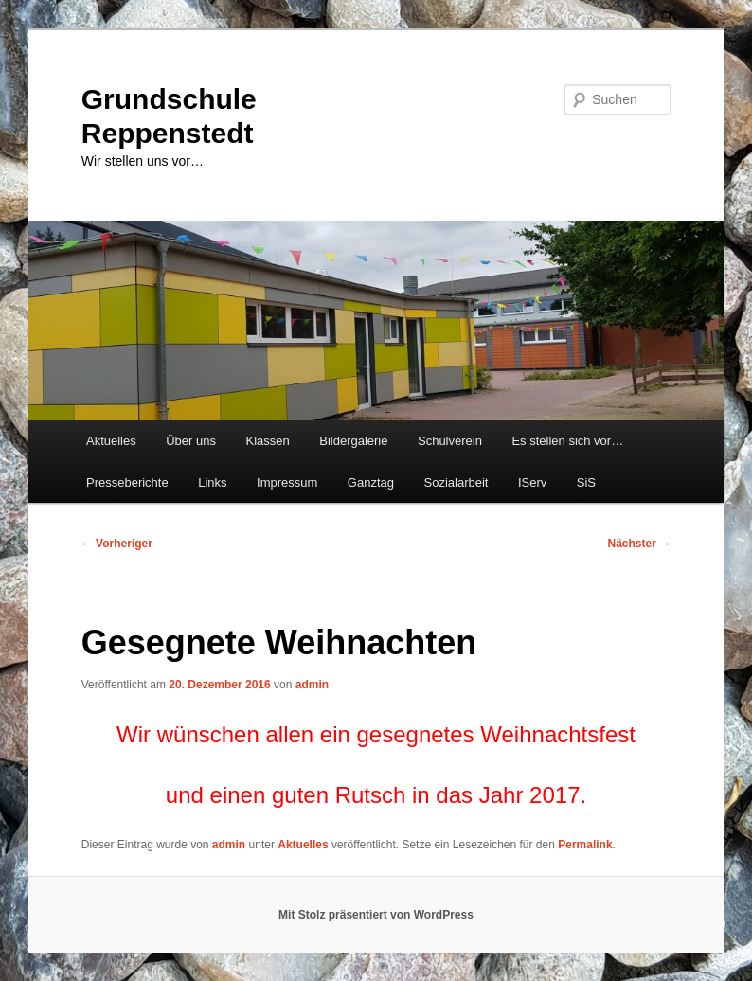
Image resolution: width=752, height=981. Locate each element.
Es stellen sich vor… (567, 441)
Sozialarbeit (456, 482)
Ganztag (371, 482)
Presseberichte (127, 482)
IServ (532, 482)
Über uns (191, 441)
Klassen (267, 441)
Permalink (585, 844)
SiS (586, 482)
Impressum (287, 482)
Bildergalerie (353, 441)
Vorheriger (116, 543)
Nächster (639, 543)
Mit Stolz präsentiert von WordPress (376, 914)
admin (312, 684)
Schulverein (450, 441)
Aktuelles (111, 441)
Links (212, 482)
